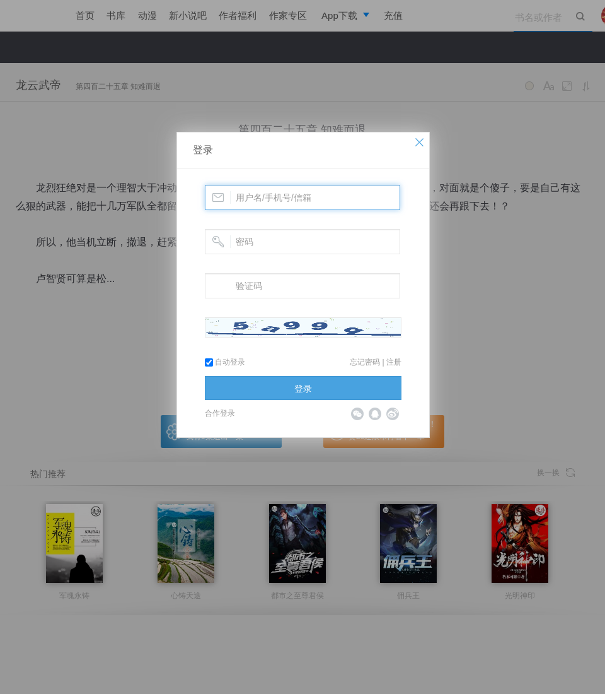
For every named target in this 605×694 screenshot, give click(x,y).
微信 (357, 414)
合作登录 (220, 413)
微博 (392, 414)
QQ (375, 414)
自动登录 (225, 362)
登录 (203, 149)
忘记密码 (365, 362)
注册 (393, 362)
